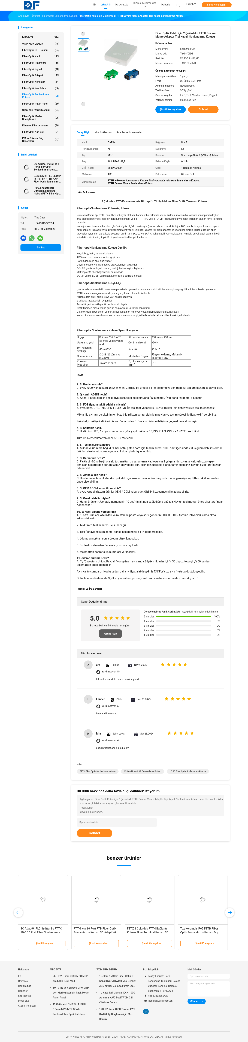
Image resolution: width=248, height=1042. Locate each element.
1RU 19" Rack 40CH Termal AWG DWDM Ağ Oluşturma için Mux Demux (117, 1014)
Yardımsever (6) (110, 706)
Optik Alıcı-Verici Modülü (40, 110)
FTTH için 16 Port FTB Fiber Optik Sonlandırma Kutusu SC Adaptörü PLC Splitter (95, 932)
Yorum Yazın (110, 633)
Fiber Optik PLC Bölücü (40, 50)
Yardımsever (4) (110, 740)
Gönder (94, 833)
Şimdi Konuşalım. (216, 4)
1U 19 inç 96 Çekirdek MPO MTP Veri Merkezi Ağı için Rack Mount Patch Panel (71, 992)
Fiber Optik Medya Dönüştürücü (40, 118)
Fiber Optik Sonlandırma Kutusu (40, 96)
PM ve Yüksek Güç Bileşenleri (40, 139)
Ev (19, 976)
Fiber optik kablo (40, 56)
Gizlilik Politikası (27, 1005)
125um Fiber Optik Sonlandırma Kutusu (142, 771)
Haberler (23, 990)
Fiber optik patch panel (40, 103)
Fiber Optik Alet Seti (40, 132)
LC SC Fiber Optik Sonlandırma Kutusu (188, 771)
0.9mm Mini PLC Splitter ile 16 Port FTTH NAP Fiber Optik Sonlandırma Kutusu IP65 (47, 179)
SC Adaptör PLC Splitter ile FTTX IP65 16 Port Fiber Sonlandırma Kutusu (41, 932)
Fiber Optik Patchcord (40, 63)
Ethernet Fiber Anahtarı (40, 125)
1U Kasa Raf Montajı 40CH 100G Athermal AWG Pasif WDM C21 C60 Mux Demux (117, 997)
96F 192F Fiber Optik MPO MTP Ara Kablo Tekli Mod (70, 978)
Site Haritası (25, 995)
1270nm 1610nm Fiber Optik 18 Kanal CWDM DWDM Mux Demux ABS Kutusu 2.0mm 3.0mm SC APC (117, 981)
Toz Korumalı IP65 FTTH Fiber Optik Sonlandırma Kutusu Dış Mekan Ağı (199, 932)
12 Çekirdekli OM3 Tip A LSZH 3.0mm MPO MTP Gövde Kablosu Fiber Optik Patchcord (69, 1009)
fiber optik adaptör (40, 75)
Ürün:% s (23, 981)
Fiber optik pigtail (40, 69)
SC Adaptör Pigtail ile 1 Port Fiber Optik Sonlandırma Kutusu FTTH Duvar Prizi (46, 167)
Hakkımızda (24, 986)
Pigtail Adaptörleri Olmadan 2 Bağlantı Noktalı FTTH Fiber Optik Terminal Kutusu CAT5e (47, 191)
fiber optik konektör (40, 82)
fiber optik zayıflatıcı (40, 88)
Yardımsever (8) (111, 671)
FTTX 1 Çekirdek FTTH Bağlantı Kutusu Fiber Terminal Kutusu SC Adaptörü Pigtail (147, 932)
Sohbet (41, 247)
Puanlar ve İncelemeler (129, 132)
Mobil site (23, 1000)
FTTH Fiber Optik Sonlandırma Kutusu (98, 771)
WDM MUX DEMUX (40, 43)
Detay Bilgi (83, 132)
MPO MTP (40, 37)
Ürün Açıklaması (102, 132)
